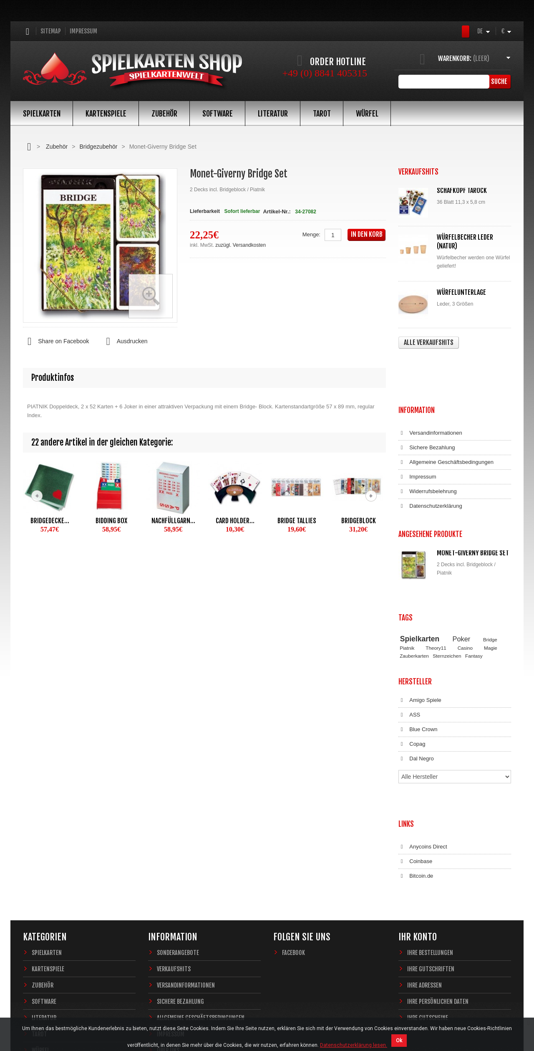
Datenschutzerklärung (430, 456)
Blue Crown (417, 642)
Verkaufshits (174, 846)
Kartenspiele (106, 113)
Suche (498, 81)
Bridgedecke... (49, 521)
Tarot (322, 113)
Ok (399, 1040)
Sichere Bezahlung (426, 398)
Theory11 (436, 569)
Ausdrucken (124, 341)
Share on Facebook (56, 341)
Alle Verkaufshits (428, 342)
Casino (465, 569)
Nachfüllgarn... (173, 521)
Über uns (168, 928)
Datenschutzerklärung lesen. (353, 1045)
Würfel (367, 113)
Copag (412, 657)
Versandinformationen (430, 383)
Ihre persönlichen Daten (438, 879)
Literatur (273, 113)
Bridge (490, 560)
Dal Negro (416, 672)
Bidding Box (111, 521)
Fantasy (474, 576)
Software (217, 113)
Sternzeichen (447, 576)
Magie (490, 569)
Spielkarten (41, 113)
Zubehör (164, 113)
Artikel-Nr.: (276, 211)
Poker (462, 559)
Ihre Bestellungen (430, 830)
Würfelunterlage (461, 292)
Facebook (293, 830)
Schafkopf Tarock (462, 190)
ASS (409, 628)
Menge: (311, 234)
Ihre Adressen (424, 862)
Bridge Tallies (296, 521)
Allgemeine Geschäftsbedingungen (446, 412)
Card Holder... (235, 521)
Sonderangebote (178, 830)
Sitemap (50, 31)
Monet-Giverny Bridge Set (473, 495)
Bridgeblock (358, 521)
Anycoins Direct (422, 732)
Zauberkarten (414, 576)
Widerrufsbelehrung (427, 441)
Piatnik (407, 569)
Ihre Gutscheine (427, 895)
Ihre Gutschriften (430, 846)
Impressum (83, 31)
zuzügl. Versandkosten (240, 245)
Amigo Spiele (419, 613)
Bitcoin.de (415, 762)
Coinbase (415, 747)
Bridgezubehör (98, 146)
